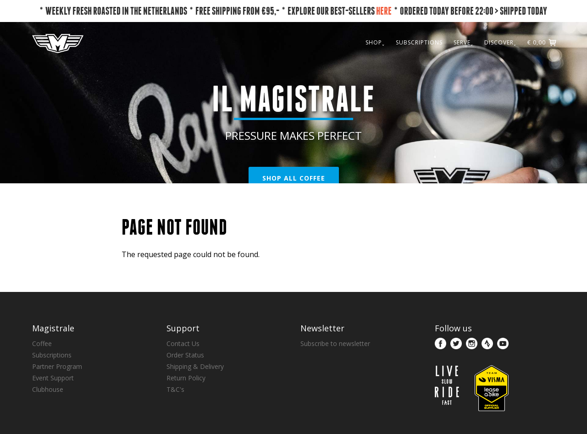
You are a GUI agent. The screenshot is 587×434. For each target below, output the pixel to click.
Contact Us (182, 343)
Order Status (185, 355)
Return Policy (185, 378)
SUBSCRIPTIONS (419, 42)
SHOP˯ (375, 42)
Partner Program (57, 366)
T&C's (175, 389)
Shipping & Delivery (195, 366)
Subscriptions (52, 355)
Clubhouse (47, 389)
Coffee (42, 343)
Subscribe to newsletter (335, 343)
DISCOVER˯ (500, 42)
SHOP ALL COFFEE (293, 178)
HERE (384, 10)
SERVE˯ (463, 42)
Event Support (53, 378)
